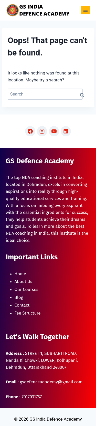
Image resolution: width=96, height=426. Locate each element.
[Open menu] (85, 10)
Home (20, 274)
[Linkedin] (66, 131)
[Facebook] (30, 131)
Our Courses (26, 289)
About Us (23, 281)
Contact (22, 305)
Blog (19, 297)
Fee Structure (28, 313)
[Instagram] (42, 131)
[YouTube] (54, 131)
